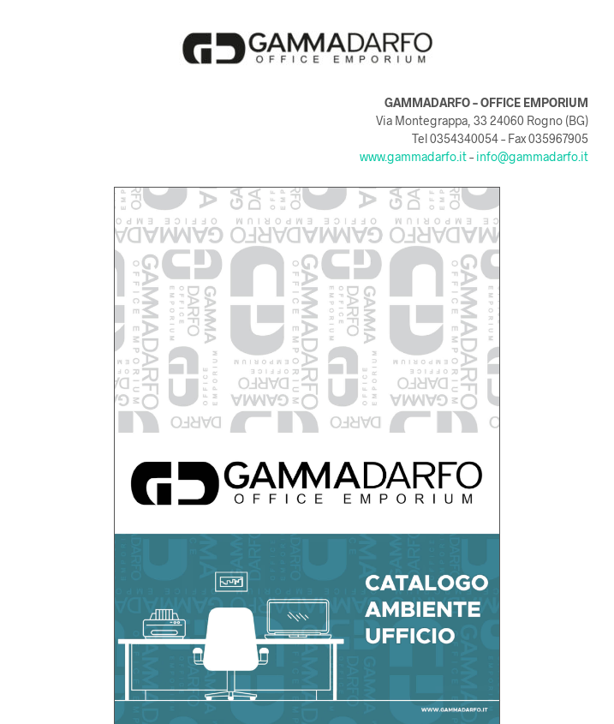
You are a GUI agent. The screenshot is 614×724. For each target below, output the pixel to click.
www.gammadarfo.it (413, 156)
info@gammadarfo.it (532, 156)
